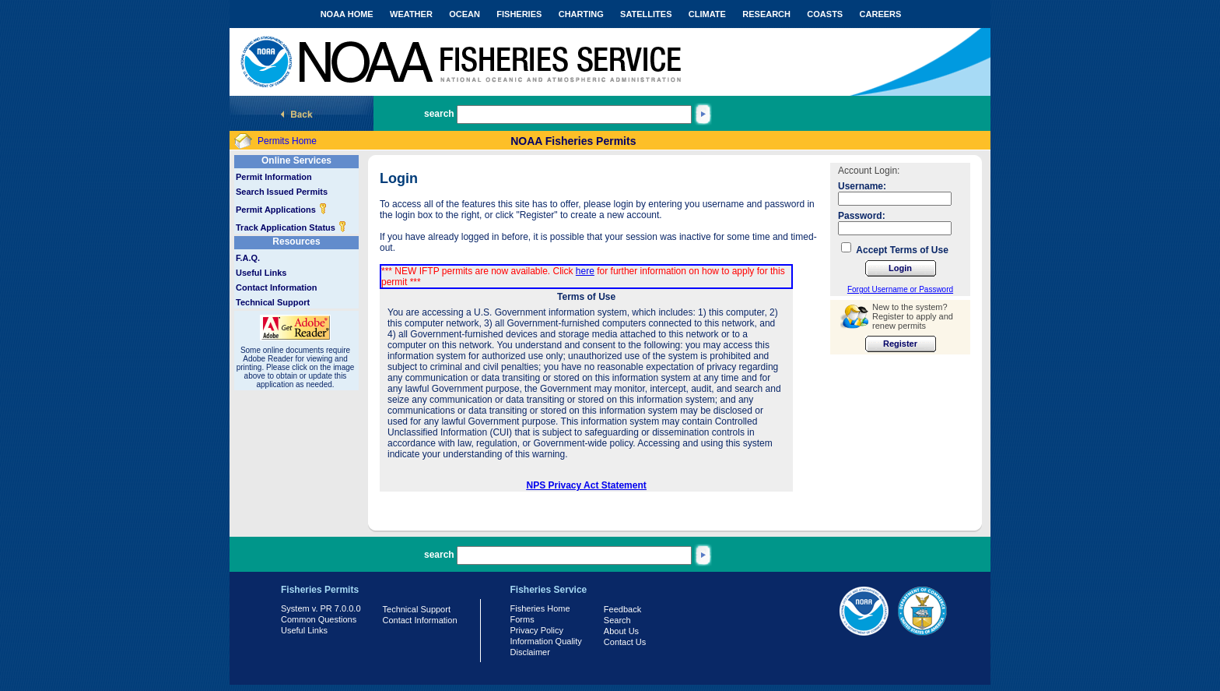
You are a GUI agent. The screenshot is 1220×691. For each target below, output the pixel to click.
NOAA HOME (347, 14)
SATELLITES (645, 14)
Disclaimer (530, 652)
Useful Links (261, 272)
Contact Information (276, 287)
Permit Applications (282, 209)
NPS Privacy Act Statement (587, 485)
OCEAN (464, 14)
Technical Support (273, 302)
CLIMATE (707, 14)
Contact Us (625, 642)
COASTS (825, 14)
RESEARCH (766, 14)
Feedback (622, 609)
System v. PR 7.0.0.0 (321, 608)
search (439, 113)
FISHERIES (519, 14)
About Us (621, 631)
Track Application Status (291, 227)
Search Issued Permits (282, 191)
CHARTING (581, 14)
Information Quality (546, 641)
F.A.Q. (248, 258)
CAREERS (881, 14)
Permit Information (274, 177)
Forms (522, 619)
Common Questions (318, 619)
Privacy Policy (536, 630)
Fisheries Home (540, 608)
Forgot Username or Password (900, 289)
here (585, 271)
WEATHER (411, 14)
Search (617, 620)
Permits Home (287, 141)
